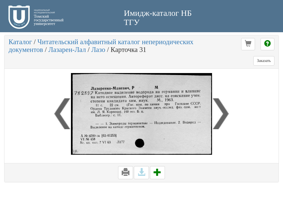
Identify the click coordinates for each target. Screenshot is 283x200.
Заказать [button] (264, 61)
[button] (248, 44)
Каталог (20, 42)
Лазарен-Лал (67, 49)
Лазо (98, 49)
